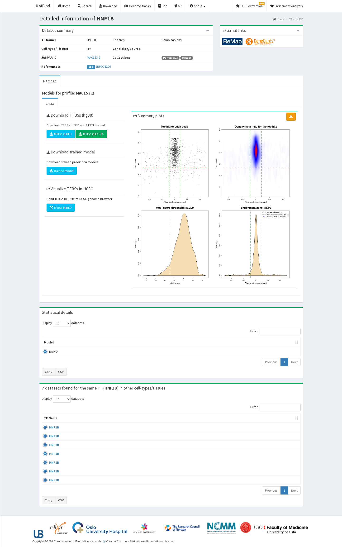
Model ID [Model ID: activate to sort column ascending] (107, 342)
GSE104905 (258, 472)
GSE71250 (257, 454)
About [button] (197, 6)
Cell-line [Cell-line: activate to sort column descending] (73, 418)
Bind (43, 6)
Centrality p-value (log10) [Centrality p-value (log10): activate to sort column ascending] (261, 342)
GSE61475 (257, 436)
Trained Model (62, 171)
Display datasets (63, 323)
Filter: (275, 331)
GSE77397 (257, 481)
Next (294, 362)
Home (278, 19)
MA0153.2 (93, 57)
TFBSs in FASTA (91, 134)
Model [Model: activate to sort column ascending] (49, 342)
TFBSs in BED (61, 134)
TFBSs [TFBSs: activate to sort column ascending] (179, 342)
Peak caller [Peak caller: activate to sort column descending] (76, 342)
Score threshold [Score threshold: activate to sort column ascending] (210, 342)
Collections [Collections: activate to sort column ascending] (197, 418)
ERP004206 (103, 66)
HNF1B (49, 427)
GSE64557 (257, 427)
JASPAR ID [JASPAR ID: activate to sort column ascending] (284, 418)
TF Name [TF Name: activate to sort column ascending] (50, 418)
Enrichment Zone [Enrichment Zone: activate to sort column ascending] (143, 342)
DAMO (50, 103)
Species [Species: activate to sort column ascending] (231, 418)
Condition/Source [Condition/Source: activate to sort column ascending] (152, 418)
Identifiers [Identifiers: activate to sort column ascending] (258, 418)
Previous (271, 362)
